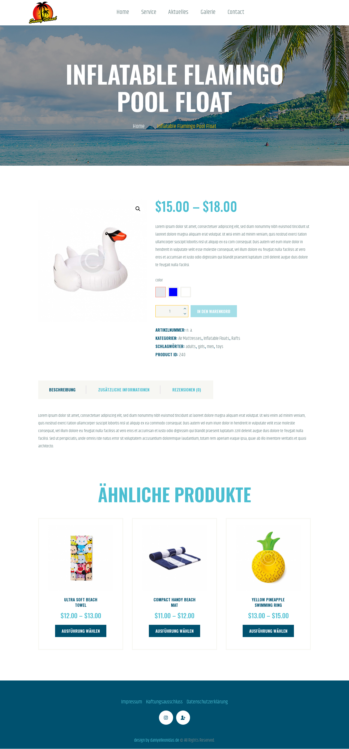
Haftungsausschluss (164, 702)
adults (191, 346)
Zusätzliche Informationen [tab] (123, 390)
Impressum (131, 702)
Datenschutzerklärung (207, 702)
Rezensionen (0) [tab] (186, 390)
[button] (138, 209)
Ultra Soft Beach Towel (80, 602)
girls (201, 346)
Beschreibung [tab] (62, 390)
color (159, 280)
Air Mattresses (189, 338)
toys (219, 346)
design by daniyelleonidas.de (156, 740)
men (210, 346)
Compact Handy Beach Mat (174, 602)
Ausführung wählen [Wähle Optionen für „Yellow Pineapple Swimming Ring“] (268, 631)
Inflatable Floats (216, 338)
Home (139, 126)
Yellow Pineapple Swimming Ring (268, 602)
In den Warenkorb (213, 311)
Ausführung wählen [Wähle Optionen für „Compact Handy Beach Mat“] (174, 631)
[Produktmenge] (171, 311)
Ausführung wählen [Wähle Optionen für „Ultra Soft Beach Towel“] (81, 631)
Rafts (235, 338)
